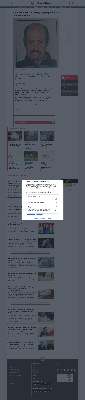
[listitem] (42, 196)
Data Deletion (36, 218)
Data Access (42, 218)
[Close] (61, 182)
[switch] (56, 199)
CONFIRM (35, 214)
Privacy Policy (48, 218)
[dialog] (42, 200)
